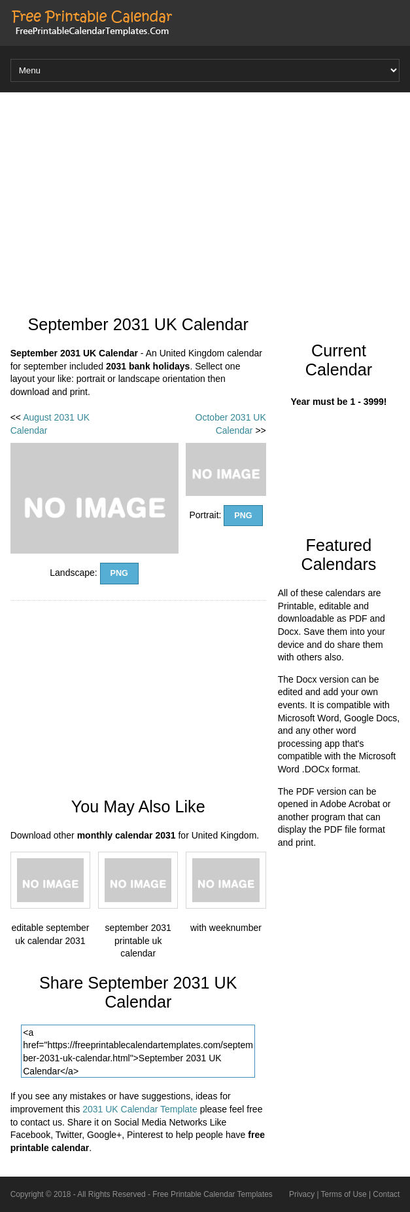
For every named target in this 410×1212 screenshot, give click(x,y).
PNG (119, 573)
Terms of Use (344, 1194)
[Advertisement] (205, 197)
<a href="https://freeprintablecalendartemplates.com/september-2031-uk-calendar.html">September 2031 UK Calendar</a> (138, 1051)
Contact (386, 1194)
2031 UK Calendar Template (139, 1109)
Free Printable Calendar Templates (212, 1194)
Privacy (302, 1194)
